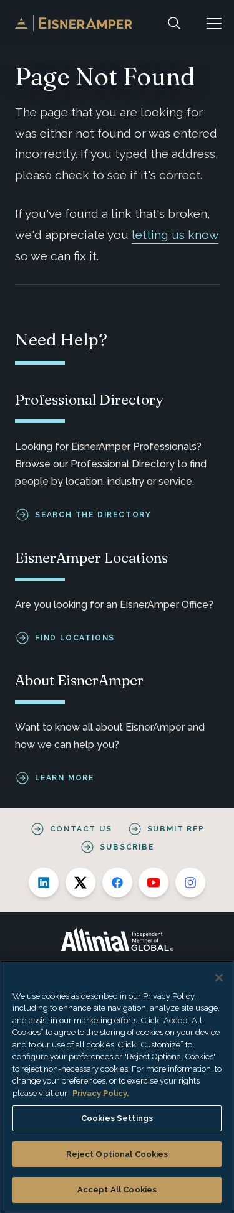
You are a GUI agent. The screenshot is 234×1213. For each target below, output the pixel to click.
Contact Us (81, 829)
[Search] (174, 23)
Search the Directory (93, 514)
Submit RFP (176, 829)
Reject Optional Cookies (117, 1154)
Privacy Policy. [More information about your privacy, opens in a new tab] (100, 1093)
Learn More (64, 778)
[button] (214, 23)
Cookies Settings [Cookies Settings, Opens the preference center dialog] (117, 1118)
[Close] (219, 977)
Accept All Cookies (117, 1189)
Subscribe (127, 847)
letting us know (175, 234)
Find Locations (75, 637)
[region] (117, 1086)
